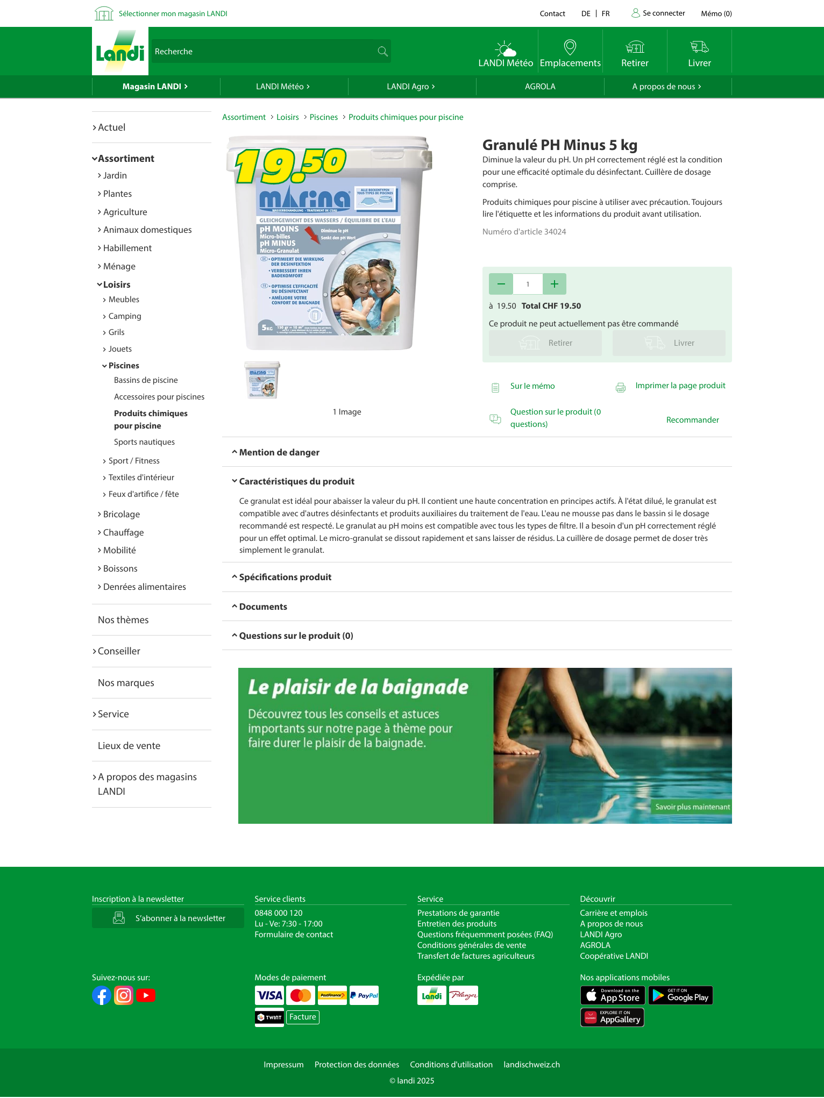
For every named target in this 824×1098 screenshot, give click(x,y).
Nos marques (126, 682)
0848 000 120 (279, 913)
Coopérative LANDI (614, 956)
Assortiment (126, 158)
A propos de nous (663, 86)
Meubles (124, 299)
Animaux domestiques (147, 229)
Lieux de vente (129, 745)
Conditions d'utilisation (451, 1064)
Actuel (111, 126)
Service (113, 713)
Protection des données (357, 1064)
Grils (117, 332)
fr (606, 13)
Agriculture (125, 211)
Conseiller (119, 650)
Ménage (119, 266)
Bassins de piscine (146, 380)
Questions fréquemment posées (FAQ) (485, 934)
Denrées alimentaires (144, 586)
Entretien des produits (456, 923)
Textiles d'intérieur (141, 477)
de (586, 13)
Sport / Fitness (134, 460)
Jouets (120, 349)
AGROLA (540, 86)
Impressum (284, 1064)
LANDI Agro (408, 86)
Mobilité (119, 550)
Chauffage (123, 532)
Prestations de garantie (458, 913)
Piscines (124, 365)
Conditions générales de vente (471, 945)
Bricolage (121, 514)
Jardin (115, 175)
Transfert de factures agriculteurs (476, 956)
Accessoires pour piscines (159, 396)
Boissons (120, 568)
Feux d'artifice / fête (144, 494)
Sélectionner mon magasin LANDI (173, 13)
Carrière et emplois (614, 913)
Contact (552, 13)
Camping (125, 316)
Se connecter (664, 13)
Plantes (117, 193)
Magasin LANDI (152, 86)
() (716, 13)
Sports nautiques (144, 442)
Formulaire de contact (294, 934)
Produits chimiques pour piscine (406, 117)
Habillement (127, 247)
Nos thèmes (123, 619)
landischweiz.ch (532, 1064)
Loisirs (117, 284)
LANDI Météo (280, 86)
